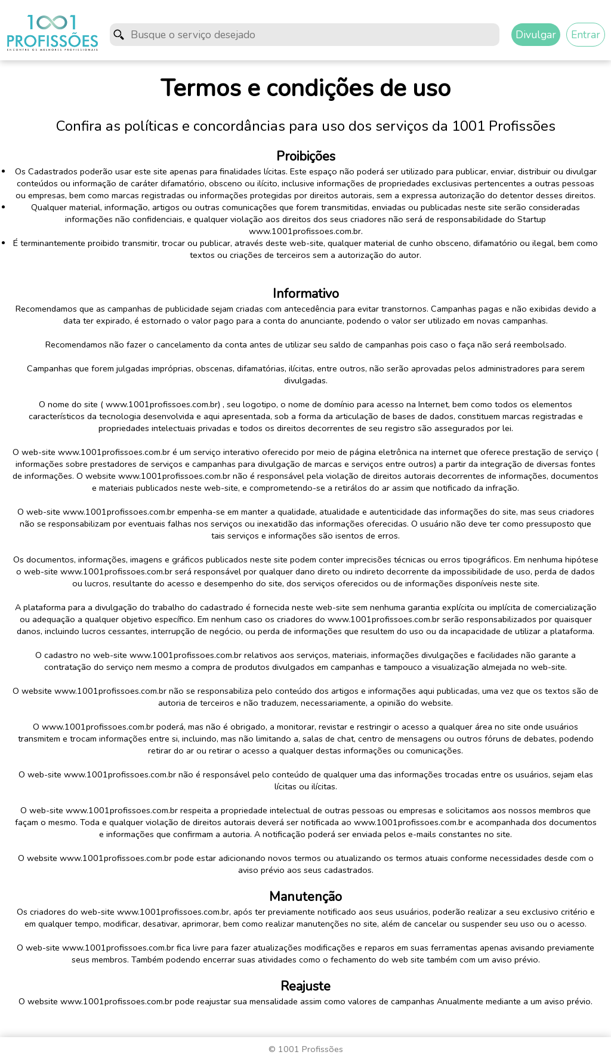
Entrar (585, 34)
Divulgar (536, 34)
